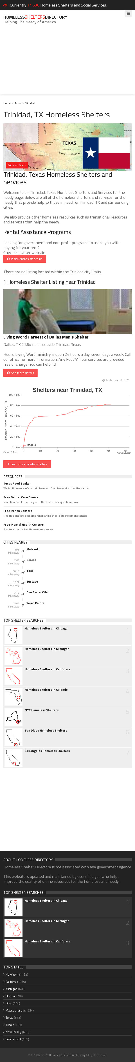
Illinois (10, 1024)
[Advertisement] (67, 62)
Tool (30, 571)
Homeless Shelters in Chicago (46, 628)
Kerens (31, 560)
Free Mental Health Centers (23, 524)
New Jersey (13, 1031)
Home (7, 103)
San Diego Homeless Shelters (46, 730)
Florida (10, 996)
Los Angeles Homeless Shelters (47, 751)
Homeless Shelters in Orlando (46, 690)
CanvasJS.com (124, 452)
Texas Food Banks (16, 483)
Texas (18, 103)
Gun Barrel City (37, 592)
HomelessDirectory (35, 16)
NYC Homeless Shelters (41, 710)
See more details (20, 372)
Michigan (12, 988)
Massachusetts (16, 1010)
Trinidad (30, 103)
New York (12, 974)
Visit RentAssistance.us (24, 258)
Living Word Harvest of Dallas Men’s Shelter (46, 336)
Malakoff (33, 549)
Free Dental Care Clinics (20, 497)
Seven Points (35, 603)
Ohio (9, 1003)
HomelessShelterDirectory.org (67, 1055)
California (12, 981)
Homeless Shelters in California (47, 669)
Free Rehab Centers (17, 511)
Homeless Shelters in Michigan (47, 649)
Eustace (32, 581)
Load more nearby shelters (27, 464)
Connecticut (13, 1039)
